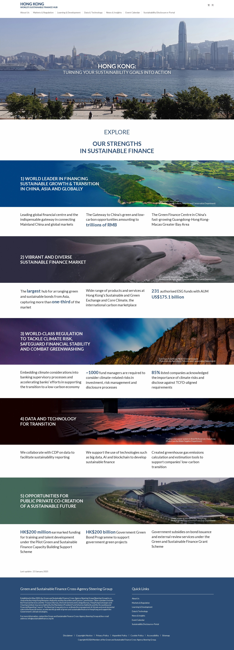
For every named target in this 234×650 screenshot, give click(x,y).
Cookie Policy (137, 635)
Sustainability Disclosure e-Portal (159, 12)
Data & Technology (93, 12)
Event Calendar (133, 12)
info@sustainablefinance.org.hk (41, 618)
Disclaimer (68, 635)
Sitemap (166, 635)
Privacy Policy (102, 635)
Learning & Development (69, 12)
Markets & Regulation (43, 12)
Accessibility (153, 635)
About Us (24, 12)
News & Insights (114, 12)
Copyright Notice (84, 635)
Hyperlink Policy (120, 635)
